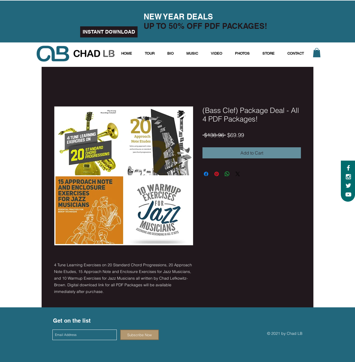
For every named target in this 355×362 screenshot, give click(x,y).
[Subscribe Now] (139, 335)
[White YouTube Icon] (348, 194)
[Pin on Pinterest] (216, 174)
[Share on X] (237, 174)
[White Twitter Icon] (348, 185)
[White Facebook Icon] (348, 167)
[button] (317, 52)
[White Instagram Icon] (348, 176)
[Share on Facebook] (206, 174)
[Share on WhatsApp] (227, 174)
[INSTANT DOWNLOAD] (109, 31)
